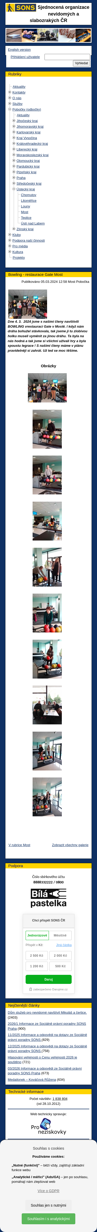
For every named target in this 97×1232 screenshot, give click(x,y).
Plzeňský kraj (26, 172)
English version (19, 50)
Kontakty (19, 92)
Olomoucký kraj (28, 161)
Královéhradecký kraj (32, 144)
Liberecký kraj (27, 149)
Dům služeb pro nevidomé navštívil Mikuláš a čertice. (47, 1012)
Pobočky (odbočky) (26, 109)
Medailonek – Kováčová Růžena (32, 1080)
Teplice (26, 218)
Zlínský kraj (25, 229)
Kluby (16, 235)
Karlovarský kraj (28, 132)
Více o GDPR (48, 1191)
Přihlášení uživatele (25, 57)
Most (24, 212)
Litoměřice (28, 201)
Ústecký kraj (26, 189)
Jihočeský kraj (27, 121)
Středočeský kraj (29, 183)
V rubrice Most (19, 845)
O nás (16, 98)
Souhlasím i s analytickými (48, 1219)
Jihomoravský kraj (30, 126)
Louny (25, 206)
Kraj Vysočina (27, 138)
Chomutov (28, 195)
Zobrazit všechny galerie (70, 845)
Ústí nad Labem (33, 223)
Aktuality (19, 87)
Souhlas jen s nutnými (48, 1205)
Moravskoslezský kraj (33, 155)
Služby (17, 104)
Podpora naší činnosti (28, 240)
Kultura (17, 252)
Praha (21, 178)
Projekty (19, 258)
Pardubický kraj (28, 166)
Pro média (20, 246)
